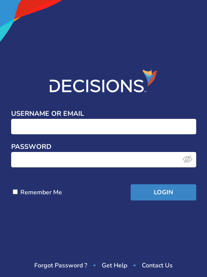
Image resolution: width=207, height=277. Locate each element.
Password (31, 147)
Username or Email (47, 114)
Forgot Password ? (60, 265)
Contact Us (157, 265)
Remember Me (37, 192)
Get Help (114, 265)
